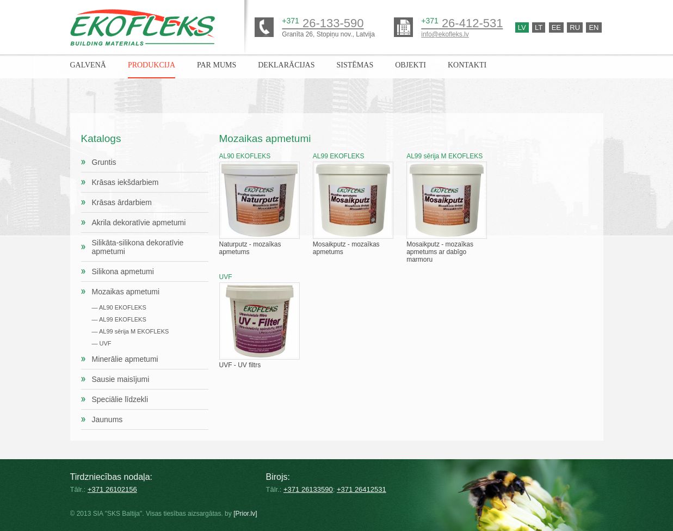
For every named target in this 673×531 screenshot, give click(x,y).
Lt (538, 27)
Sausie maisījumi (121, 379)
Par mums (216, 65)
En (593, 27)
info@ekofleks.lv (445, 34)
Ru (575, 27)
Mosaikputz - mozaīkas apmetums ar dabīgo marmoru (446, 207)
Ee (556, 27)
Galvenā (88, 65)
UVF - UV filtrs (259, 321)
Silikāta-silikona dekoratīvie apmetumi (138, 247)
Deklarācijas (286, 65)
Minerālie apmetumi (125, 359)
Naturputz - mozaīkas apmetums (259, 204)
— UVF (102, 343)
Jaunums (107, 419)
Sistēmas (354, 65)
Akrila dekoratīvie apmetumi (139, 222)
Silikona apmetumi (123, 271)
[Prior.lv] (245, 513)
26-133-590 (322, 23)
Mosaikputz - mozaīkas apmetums (353, 204)
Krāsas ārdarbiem (122, 202)
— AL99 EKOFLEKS (119, 319)
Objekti (410, 65)
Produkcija (151, 65)
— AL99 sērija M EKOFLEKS (130, 331)
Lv (522, 27)
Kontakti (467, 65)
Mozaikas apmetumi (126, 291)
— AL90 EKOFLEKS (119, 307)
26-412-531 (462, 23)
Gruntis (104, 162)
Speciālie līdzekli (120, 399)
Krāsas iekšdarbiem (125, 182)
